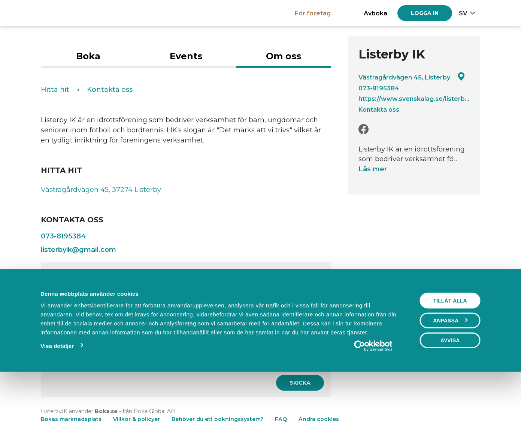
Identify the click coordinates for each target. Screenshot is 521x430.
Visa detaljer (57, 397)
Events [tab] (186, 56)
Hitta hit (55, 89)
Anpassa (450, 372)
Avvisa (450, 392)
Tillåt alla (450, 352)
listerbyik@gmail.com (78, 250)
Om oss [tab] (283, 56)
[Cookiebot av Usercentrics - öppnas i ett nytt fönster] (373, 397)
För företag (313, 13)
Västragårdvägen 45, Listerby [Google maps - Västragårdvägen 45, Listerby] (411, 77)
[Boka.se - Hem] (67, 13)
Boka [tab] (88, 56)
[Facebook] (363, 129)
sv (463, 13)
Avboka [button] (375, 13)
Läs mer (372, 169)
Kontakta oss (378, 109)
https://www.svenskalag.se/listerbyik (414, 98)
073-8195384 (378, 88)
